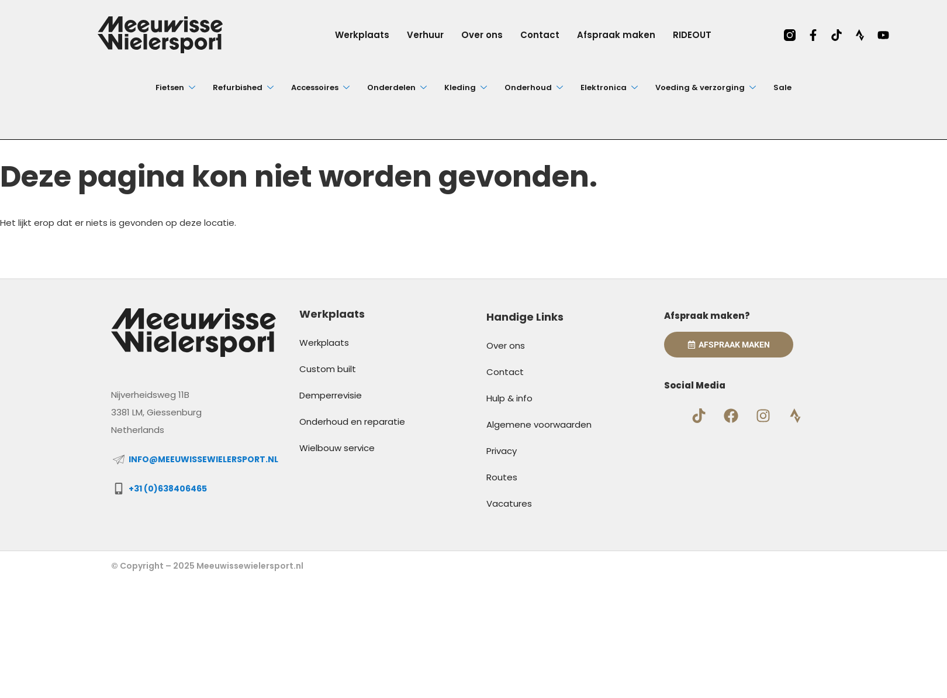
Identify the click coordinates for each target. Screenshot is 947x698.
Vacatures (509, 503)
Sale (782, 87)
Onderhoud (533, 87)
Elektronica (609, 87)
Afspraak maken (616, 35)
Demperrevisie (330, 395)
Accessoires (320, 87)
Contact (539, 35)
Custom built (327, 369)
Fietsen (175, 87)
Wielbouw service (337, 448)
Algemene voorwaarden (539, 424)
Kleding (465, 87)
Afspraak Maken (728, 344)
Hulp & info (509, 398)
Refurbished (243, 87)
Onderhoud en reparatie (352, 421)
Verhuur (425, 35)
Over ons (482, 35)
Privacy (501, 451)
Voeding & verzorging (705, 87)
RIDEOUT (692, 35)
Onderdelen (397, 87)
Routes (501, 477)
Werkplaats (362, 35)
